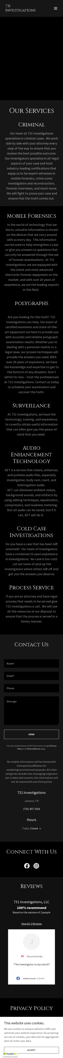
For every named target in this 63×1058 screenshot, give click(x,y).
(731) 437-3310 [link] (31, 808)
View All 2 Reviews (31, 923)
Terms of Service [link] (33, 749)
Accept (31, 1050)
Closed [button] (34, 828)
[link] (23, 10)
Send (31, 734)
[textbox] (31, 663)
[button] (55, 8)
